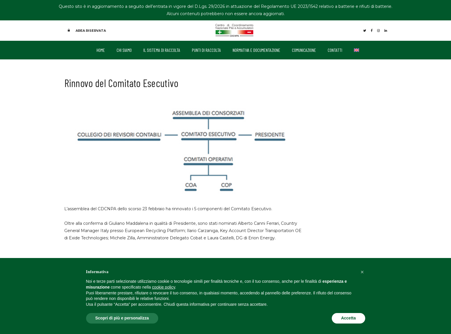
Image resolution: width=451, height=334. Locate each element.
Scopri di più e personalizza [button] (122, 318)
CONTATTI (335, 49)
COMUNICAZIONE (304, 49)
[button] (362, 272)
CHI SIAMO (124, 49)
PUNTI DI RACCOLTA (206, 49)
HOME (101, 49)
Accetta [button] (348, 318)
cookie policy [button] (163, 287)
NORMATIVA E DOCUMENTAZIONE (256, 49)
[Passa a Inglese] (356, 49)
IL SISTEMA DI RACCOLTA (161, 49)
